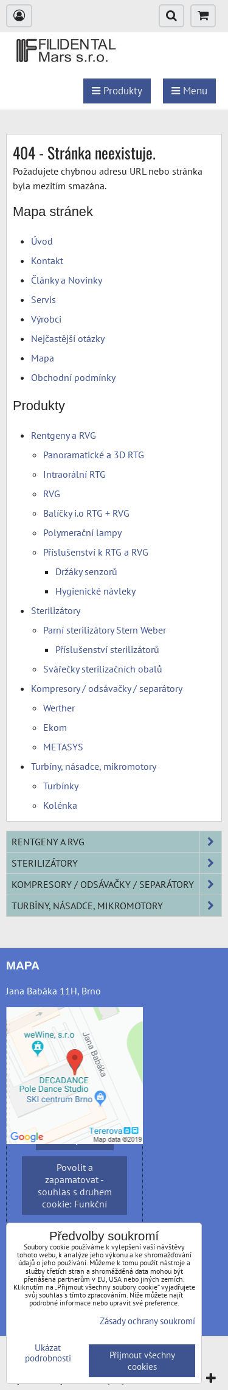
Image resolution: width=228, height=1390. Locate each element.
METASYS (63, 747)
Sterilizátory (55, 610)
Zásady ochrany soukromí (147, 1321)
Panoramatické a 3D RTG (93, 455)
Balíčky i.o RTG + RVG (86, 513)
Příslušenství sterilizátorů (107, 649)
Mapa (42, 358)
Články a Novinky (66, 280)
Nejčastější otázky (68, 338)
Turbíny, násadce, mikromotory (93, 766)
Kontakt (47, 260)
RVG (51, 493)
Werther (59, 708)
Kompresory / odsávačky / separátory (106, 688)
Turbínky (60, 786)
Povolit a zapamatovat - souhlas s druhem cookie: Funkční (75, 1185)
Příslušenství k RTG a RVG (95, 552)
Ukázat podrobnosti (48, 1353)
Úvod (42, 241)
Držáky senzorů (86, 571)
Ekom (55, 727)
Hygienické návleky (95, 591)
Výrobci (46, 319)
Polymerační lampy (82, 532)
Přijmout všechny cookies (142, 1360)
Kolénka (60, 805)
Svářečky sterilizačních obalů (102, 669)
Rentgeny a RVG (63, 435)
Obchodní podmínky (73, 377)
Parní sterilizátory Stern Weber (104, 630)
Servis (43, 299)
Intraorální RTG (74, 474)
